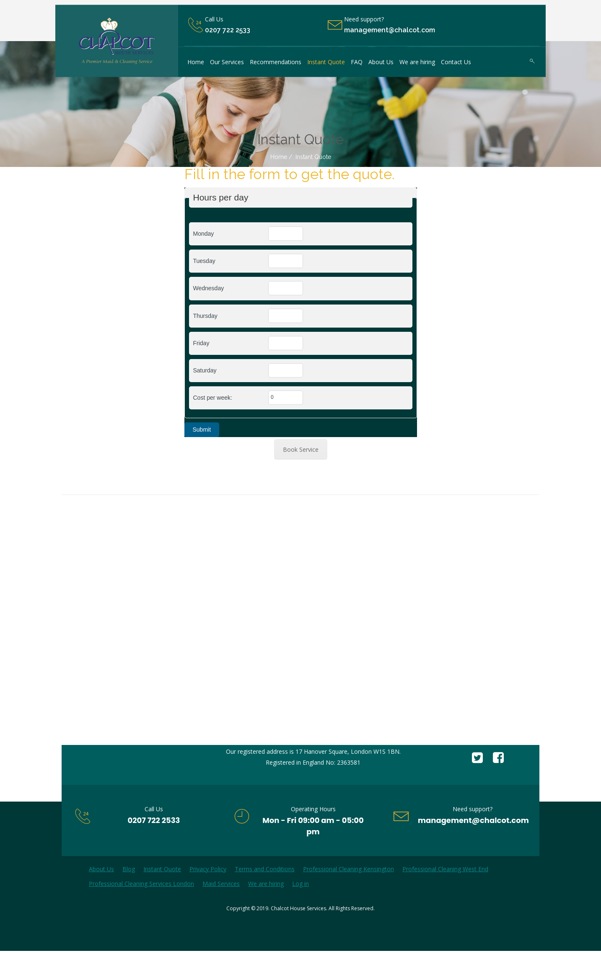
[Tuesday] (285, 261)
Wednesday (208, 288)
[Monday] (285, 234)
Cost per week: (212, 397)
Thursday (205, 315)
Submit (202, 429)
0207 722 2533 (227, 30)
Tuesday (204, 261)
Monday (203, 233)
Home (278, 157)
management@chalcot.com (473, 820)
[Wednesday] (285, 288)
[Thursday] (285, 316)
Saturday (205, 370)
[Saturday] (285, 370)
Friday (201, 343)
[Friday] (285, 343)
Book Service (301, 449)
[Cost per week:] (285, 398)
